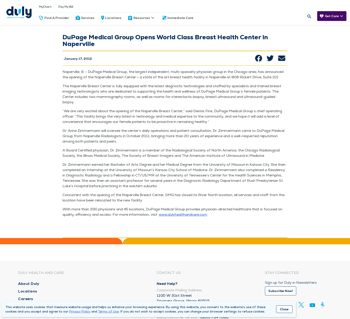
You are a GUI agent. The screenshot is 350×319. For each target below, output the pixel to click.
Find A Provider (56, 18)
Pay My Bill (65, 7)
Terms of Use (108, 311)
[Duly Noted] (323, 305)
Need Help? (167, 283)
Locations (113, 18)
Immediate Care (180, 18)
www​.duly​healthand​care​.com (183, 214)
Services (87, 18)
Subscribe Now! (280, 291)
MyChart (45, 7)
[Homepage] (19, 12)
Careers (25, 298)
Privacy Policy (79, 311)
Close (284, 309)
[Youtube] (312, 306)
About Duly (28, 283)
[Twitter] (301, 305)
